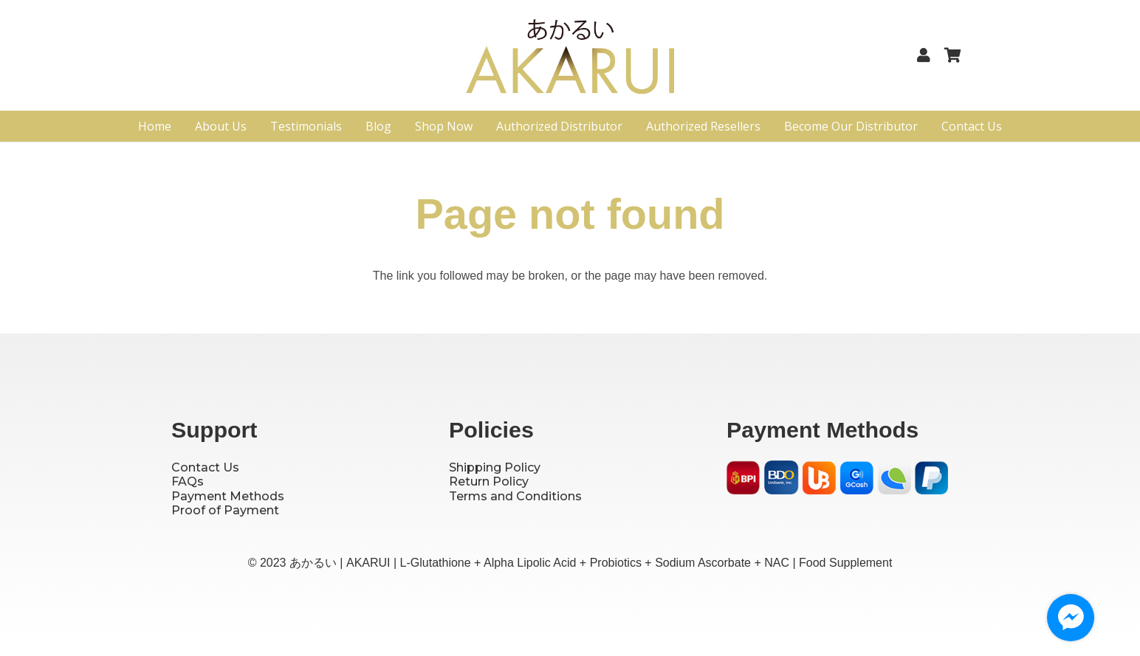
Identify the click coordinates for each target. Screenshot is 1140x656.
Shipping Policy (494, 467)
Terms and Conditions (515, 496)
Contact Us (205, 467)
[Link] (926, 55)
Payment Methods (227, 496)
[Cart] (952, 55)
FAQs (187, 481)
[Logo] (570, 61)
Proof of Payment (225, 510)
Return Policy (489, 481)
